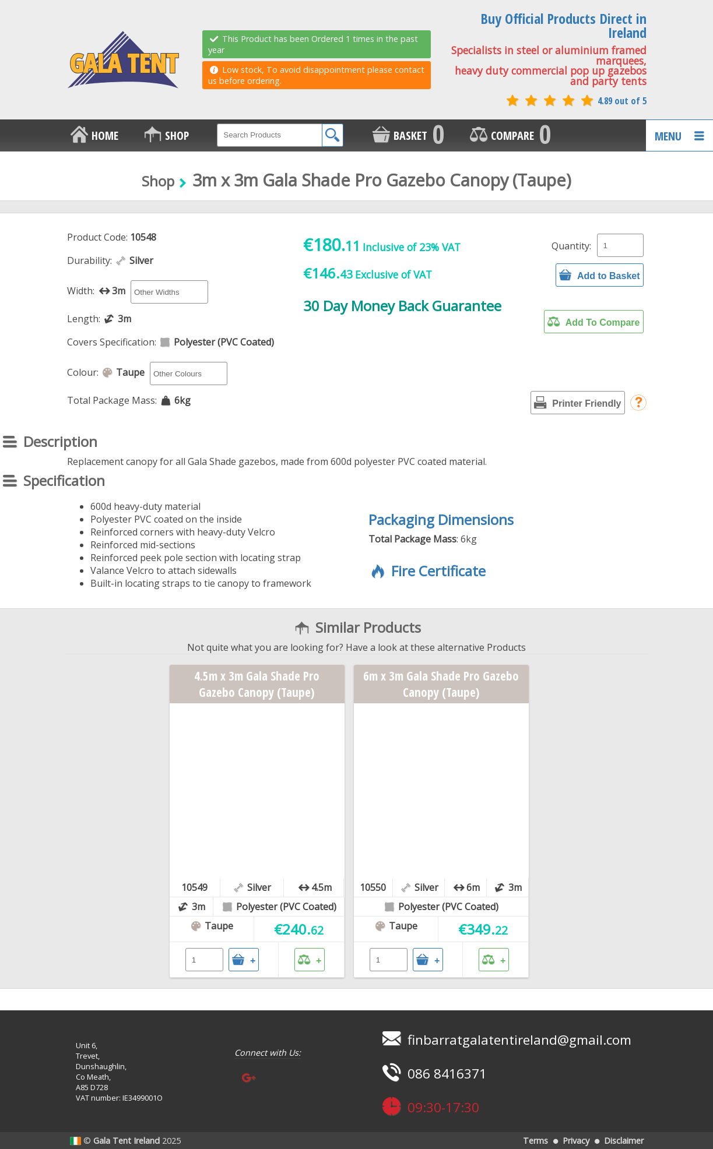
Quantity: (571, 245)
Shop (158, 181)
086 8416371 (433, 1074)
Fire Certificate (427, 570)
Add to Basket (599, 275)
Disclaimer (624, 1140)
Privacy (576, 1140)
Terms (535, 1140)
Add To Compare (593, 322)
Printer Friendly (577, 403)
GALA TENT (123, 60)
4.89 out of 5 (575, 100)
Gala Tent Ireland (126, 1140)
